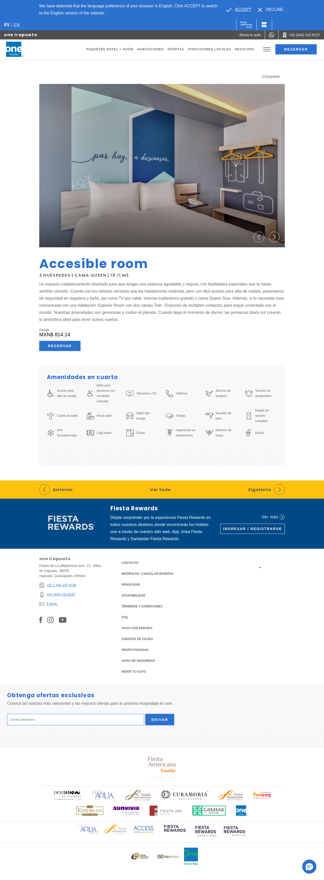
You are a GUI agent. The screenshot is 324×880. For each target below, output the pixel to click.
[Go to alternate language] (238, 9)
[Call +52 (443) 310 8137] (301, 34)
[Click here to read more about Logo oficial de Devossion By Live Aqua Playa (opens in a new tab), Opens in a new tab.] (67, 795)
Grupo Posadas (135, 650)
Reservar (296, 49)
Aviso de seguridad (138, 661)
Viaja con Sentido (137, 628)
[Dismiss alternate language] (270, 9)
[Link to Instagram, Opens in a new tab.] (50, 619)
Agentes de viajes (137, 639)
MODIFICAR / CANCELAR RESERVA (148, 574)
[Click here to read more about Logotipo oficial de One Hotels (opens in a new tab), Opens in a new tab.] (242, 810)
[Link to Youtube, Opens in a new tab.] (63, 619)
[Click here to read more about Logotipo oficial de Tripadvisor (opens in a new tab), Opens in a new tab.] (168, 857)
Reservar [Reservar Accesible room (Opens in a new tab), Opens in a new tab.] (60, 346)
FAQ (125, 617)
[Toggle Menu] (267, 49)
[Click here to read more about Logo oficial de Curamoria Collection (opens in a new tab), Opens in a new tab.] (184, 795)
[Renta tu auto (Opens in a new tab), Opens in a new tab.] (250, 34)
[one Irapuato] (20, 49)
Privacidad (131, 584)
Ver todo (160, 489)
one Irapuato (20, 35)
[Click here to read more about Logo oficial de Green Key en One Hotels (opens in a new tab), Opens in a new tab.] (191, 856)
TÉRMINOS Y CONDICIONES (142, 606)
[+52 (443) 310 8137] (57, 595)
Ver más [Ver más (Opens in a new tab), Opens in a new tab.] (273, 517)
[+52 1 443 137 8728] (57, 585)
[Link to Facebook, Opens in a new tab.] (40, 619)
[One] (264, 24)
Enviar (159, 720)
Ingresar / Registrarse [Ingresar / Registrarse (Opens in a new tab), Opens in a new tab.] (252, 529)
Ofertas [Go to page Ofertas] (176, 49)
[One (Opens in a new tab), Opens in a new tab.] (246, 24)
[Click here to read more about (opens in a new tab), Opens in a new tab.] (174, 832)
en (17, 24)
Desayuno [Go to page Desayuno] (244, 49)
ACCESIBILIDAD (133, 595)
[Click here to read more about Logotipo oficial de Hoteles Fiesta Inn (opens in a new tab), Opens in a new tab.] (166, 810)
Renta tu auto (134, 671)
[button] (259, 237)
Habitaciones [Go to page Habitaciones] (150, 49)
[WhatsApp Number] (271, 34)
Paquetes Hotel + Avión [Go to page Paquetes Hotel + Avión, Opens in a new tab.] (110, 49)
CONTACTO (130, 563)
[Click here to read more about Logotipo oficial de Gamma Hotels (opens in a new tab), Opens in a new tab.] (209, 811)
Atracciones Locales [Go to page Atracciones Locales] (209, 49)
